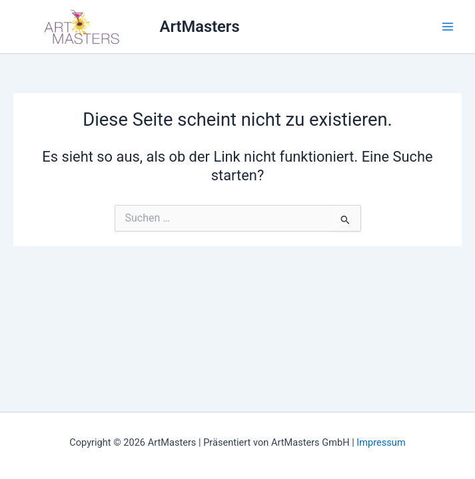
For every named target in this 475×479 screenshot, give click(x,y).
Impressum (380, 442)
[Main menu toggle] (448, 27)
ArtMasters (200, 26)
